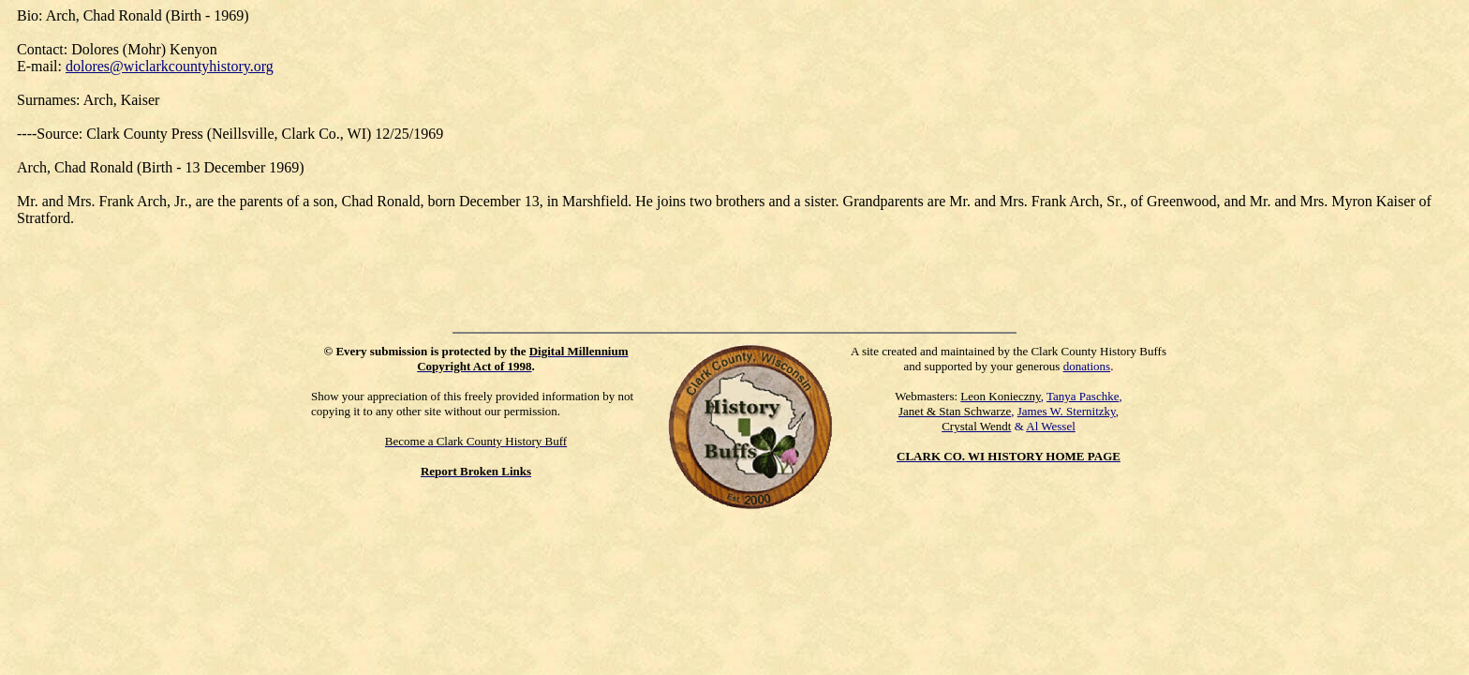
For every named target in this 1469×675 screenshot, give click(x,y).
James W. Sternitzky (1066, 411)
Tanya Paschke (1082, 396)
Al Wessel (1051, 426)
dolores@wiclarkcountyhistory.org (170, 66)
